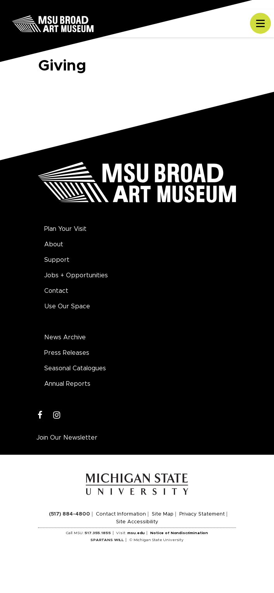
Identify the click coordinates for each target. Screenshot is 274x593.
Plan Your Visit (65, 229)
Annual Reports (67, 384)
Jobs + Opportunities (76, 275)
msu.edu (136, 533)
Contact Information (121, 514)
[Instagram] (57, 415)
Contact (56, 291)
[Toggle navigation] (260, 23)
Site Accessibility (137, 521)
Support (56, 260)
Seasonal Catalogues (75, 368)
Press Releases (66, 353)
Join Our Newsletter (66, 438)
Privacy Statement (202, 514)
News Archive (65, 337)
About (53, 244)
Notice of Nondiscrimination (179, 533)
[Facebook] (40, 415)
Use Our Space (67, 306)
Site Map (162, 514)
